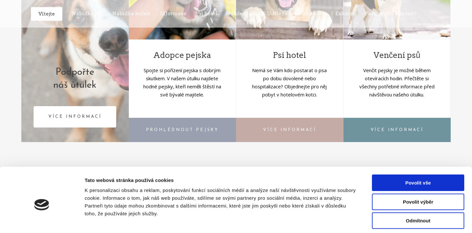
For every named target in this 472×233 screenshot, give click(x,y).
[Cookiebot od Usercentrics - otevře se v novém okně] (42, 220)
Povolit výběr (418, 173)
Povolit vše (418, 154)
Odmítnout (418, 191)
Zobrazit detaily (341, 220)
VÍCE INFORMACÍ (74, 117)
